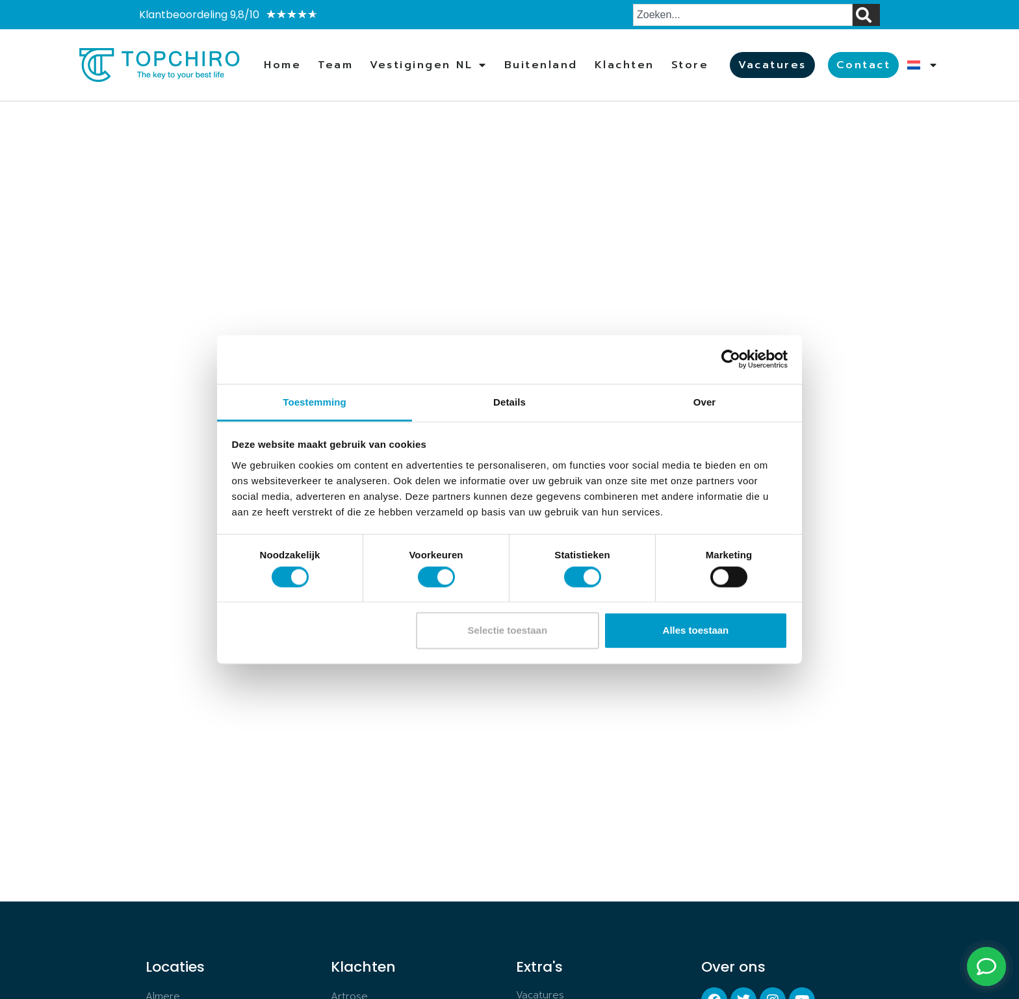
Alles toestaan (696, 630)
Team (335, 65)
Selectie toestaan (508, 630)
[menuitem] (922, 65)
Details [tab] (509, 401)
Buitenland (541, 65)
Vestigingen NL (428, 65)
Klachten (624, 65)
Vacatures (772, 65)
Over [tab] (704, 401)
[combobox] (743, 15)
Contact (863, 65)
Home (282, 65)
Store (690, 65)
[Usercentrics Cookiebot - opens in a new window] (731, 359)
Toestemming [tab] (314, 401)
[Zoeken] (866, 15)
